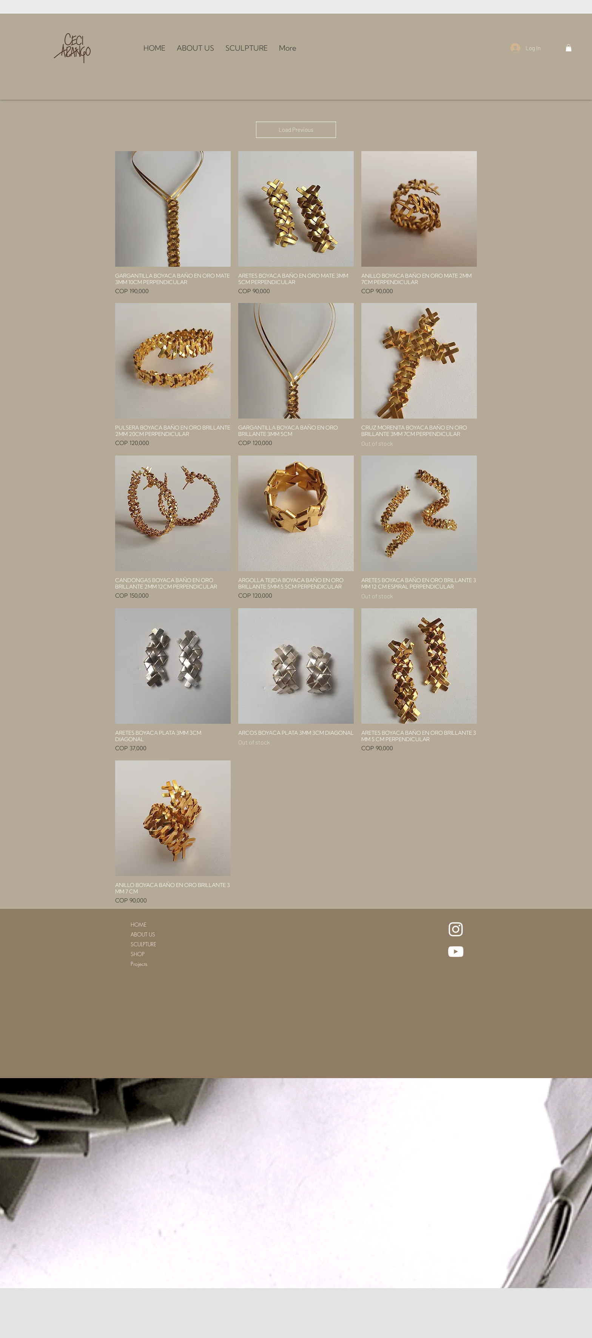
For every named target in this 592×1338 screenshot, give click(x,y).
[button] (569, 47)
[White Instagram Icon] (455, 929)
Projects (139, 963)
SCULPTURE (143, 944)
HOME (138, 924)
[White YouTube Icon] (455, 951)
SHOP (138, 954)
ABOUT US (143, 934)
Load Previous (296, 129)
